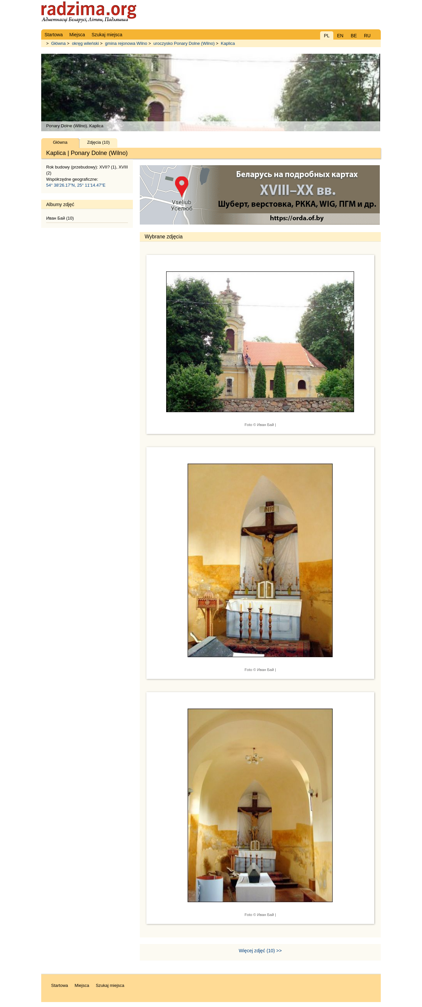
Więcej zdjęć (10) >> (260, 950)
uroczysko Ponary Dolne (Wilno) (184, 43)
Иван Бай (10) (60, 218)
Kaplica (228, 43)
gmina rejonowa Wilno (126, 43)
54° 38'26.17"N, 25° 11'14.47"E (76, 185)
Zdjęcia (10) (98, 142)
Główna (58, 43)
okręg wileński (85, 43)
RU (367, 35)
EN (340, 35)
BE (354, 35)
